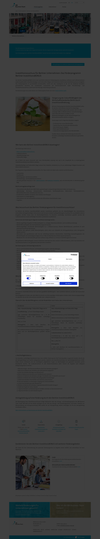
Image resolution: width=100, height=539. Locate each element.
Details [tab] (50, 259)
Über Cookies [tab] (69, 259)
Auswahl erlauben (50, 283)
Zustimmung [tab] (31, 259)
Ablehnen (31, 283)
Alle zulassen (68, 283)
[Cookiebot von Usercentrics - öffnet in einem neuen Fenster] (71, 255)
